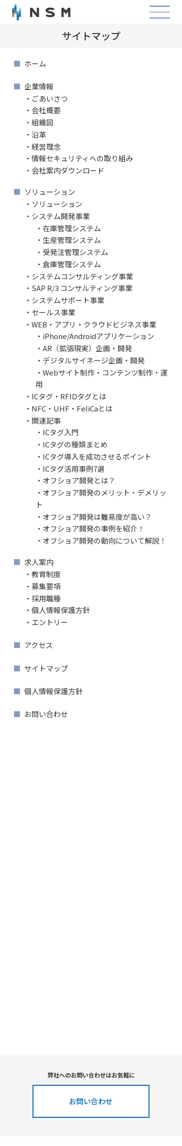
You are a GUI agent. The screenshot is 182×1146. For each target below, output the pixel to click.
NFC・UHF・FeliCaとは (72, 408)
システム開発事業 (61, 216)
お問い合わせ (46, 714)
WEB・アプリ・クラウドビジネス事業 (94, 324)
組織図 (42, 122)
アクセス (38, 645)
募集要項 (46, 586)
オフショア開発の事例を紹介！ (94, 528)
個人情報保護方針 (61, 610)
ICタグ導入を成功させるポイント (97, 456)
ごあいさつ (50, 98)
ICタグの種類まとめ (75, 444)
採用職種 (46, 598)
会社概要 (46, 110)
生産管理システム (72, 240)
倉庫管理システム (72, 264)
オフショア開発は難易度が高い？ (97, 517)
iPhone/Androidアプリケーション (98, 336)
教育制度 (46, 574)
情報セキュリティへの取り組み (82, 158)
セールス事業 (53, 312)
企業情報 (38, 86)
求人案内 (38, 562)
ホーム (35, 63)
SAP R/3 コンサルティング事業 (82, 288)
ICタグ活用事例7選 (73, 468)
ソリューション (49, 192)
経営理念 (46, 146)
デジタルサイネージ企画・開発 (94, 360)
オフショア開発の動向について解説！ (104, 540)
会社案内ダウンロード (68, 170)
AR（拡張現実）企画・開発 (87, 348)
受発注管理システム (75, 252)
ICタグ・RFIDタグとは (69, 396)
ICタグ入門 (61, 432)
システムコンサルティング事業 (82, 276)
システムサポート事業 (68, 300)
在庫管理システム (72, 228)
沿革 (39, 134)
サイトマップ (46, 668)
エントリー (50, 622)
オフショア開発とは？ (79, 480)
